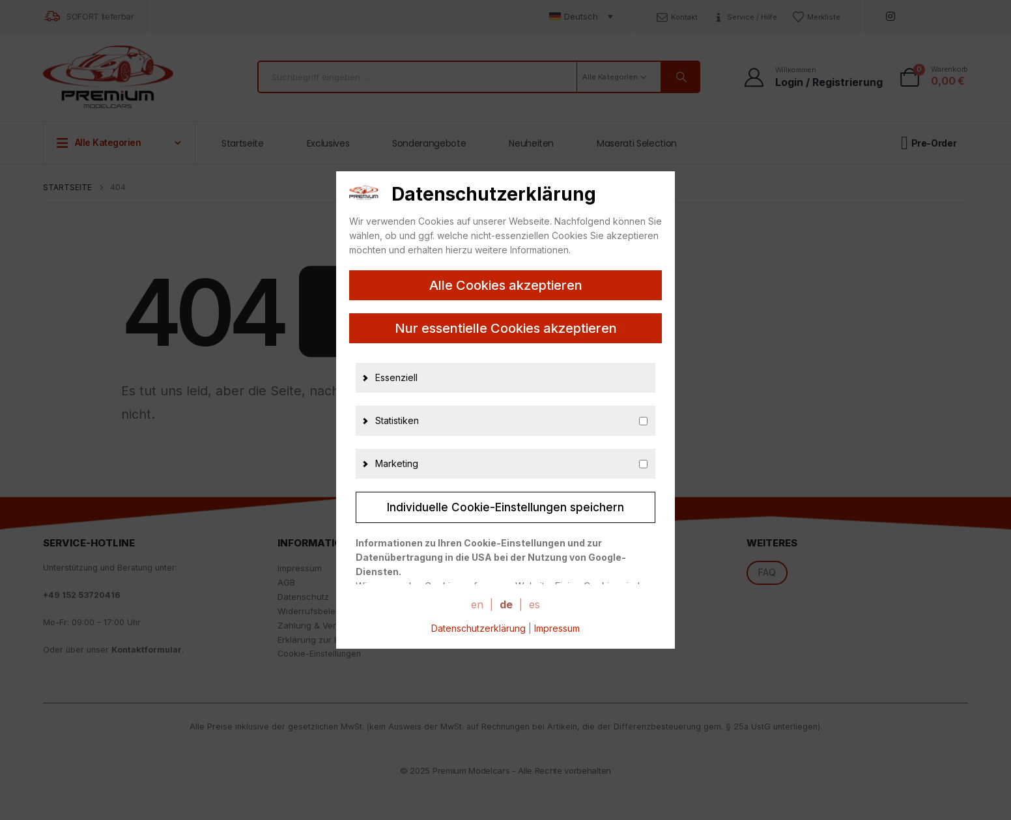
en (477, 604)
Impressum (557, 628)
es (534, 604)
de (506, 604)
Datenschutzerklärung (478, 628)
